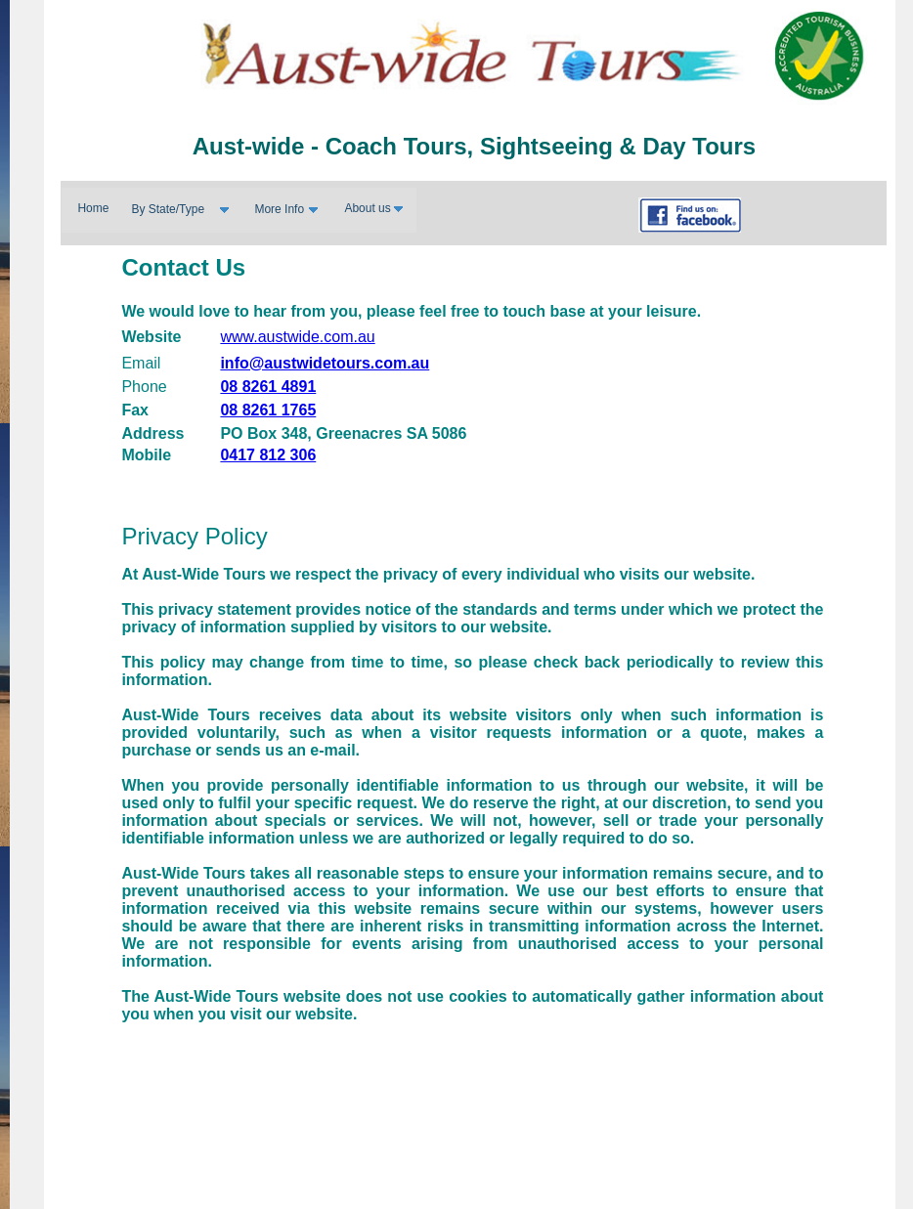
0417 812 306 (268, 455)
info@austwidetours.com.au (324, 363)
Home (93, 208)
